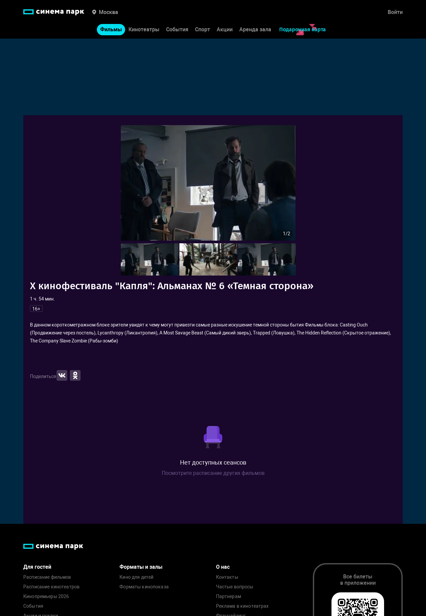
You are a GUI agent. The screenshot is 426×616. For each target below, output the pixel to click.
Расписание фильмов (47, 577)
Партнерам (228, 596)
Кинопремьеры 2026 (46, 596)
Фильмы (111, 29)
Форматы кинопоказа (144, 586)
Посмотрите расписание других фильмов (213, 473)
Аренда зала (255, 29)
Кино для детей (136, 577)
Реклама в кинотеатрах (242, 606)
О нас (223, 567)
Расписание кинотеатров (51, 586)
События (177, 29)
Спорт (202, 29)
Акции (225, 29)
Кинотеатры (143, 29)
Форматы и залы (140, 567)
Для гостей (37, 567)
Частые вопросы (235, 586)
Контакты (227, 577)
